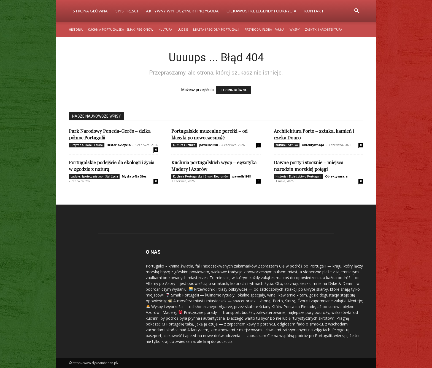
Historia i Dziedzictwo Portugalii (298, 176)
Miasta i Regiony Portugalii (216, 29)
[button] (356, 11)
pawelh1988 (208, 145)
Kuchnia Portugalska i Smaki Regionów (120, 29)
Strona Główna (90, 11)
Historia (76, 29)
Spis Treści (126, 11)
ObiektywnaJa (313, 145)
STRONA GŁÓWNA (233, 90)
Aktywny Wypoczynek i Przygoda (182, 11)
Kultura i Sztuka (184, 145)
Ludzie (182, 29)
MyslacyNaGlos (134, 176)
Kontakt (314, 11)
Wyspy (295, 29)
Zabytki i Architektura (323, 29)
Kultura (165, 29)
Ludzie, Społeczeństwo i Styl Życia (94, 176)
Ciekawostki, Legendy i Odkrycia (261, 11)
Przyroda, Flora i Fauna (264, 29)
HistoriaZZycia (119, 145)
